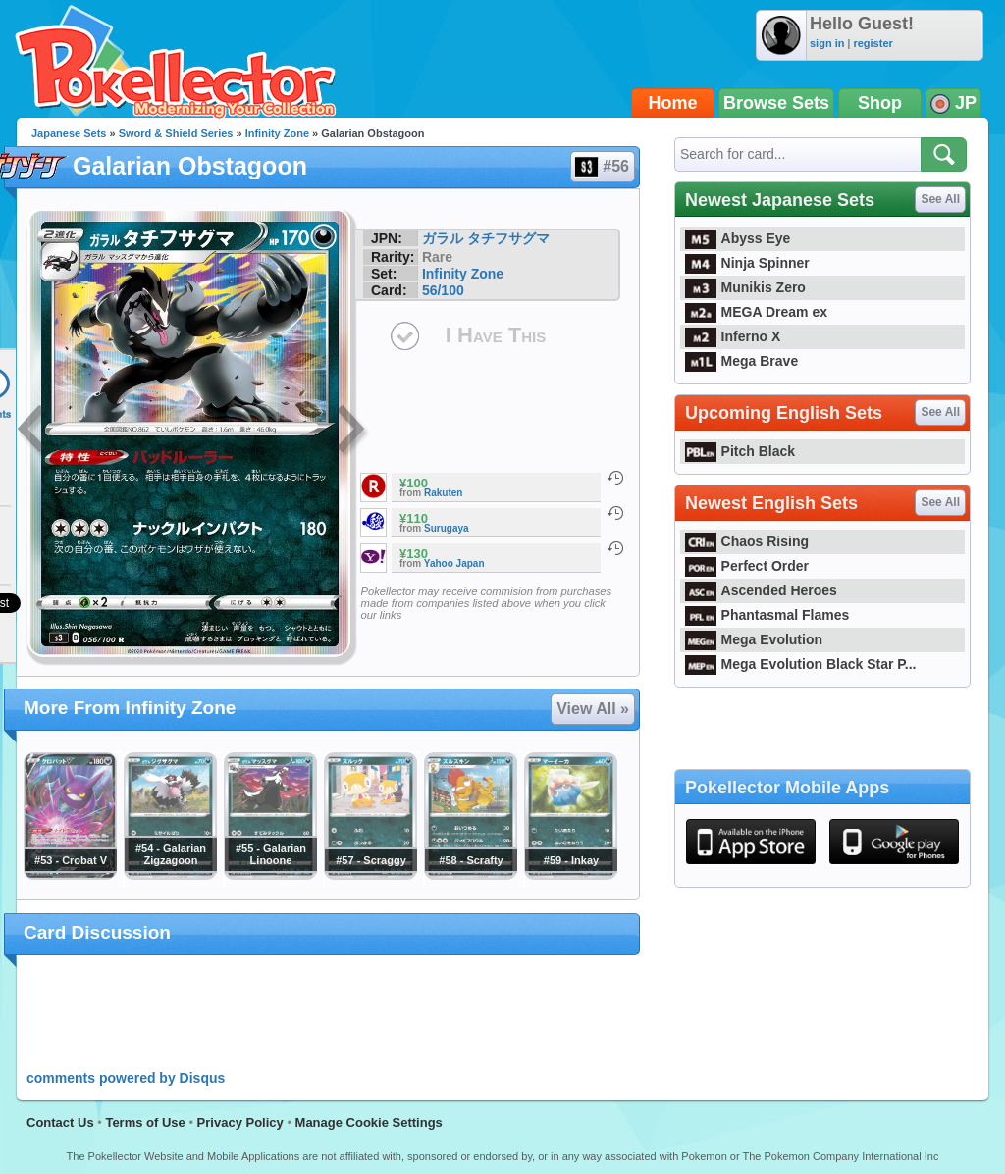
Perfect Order (747, 566)
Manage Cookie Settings (369, 1122)
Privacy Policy (240, 1122)
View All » (592, 708)
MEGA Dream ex (756, 312)
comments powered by (125, 1078)
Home (673, 103)
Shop (880, 103)
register (872, 43)
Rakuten (443, 492)
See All (940, 199)
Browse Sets (776, 103)
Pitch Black (740, 451)
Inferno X (732, 336)
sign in (827, 43)
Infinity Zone (277, 133)
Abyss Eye (737, 238)
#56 (601, 167)
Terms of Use (145, 1122)
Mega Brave (741, 361)
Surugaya (446, 528)
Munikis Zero (745, 287)
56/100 (443, 290)
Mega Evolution (753, 639)
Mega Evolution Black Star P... (801, 664)
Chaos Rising (747, 541)
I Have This (496, 335)
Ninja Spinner (747, 263)
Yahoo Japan (454, 563)
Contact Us (60, 1122)
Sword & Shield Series (176, 133)
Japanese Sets (68, 133)
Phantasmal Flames (767, 615)
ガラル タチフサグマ (486, 238)
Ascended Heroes (761, 590)
